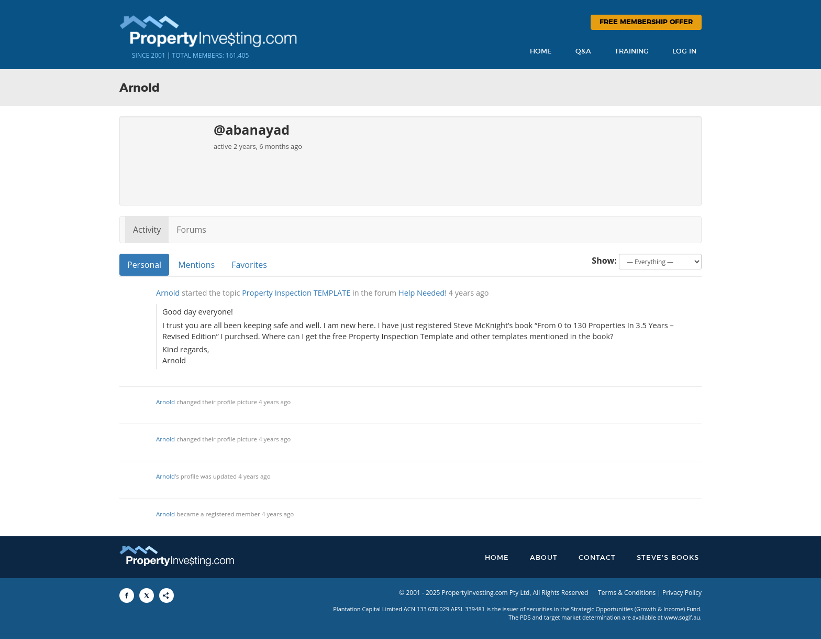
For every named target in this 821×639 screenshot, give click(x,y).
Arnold (168, 293)
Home (541, 51)
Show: (604, 260)
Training (632, 51)
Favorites (249, 264)
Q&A (583, 51)
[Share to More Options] (166, 595)
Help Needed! (422, 293)
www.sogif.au (682, 617)
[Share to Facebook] (126, 595)
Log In (684, 51)
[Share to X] (146, 595)
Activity (147, 229)
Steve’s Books (668, 558)
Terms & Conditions (627, 592)
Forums (191, 229)
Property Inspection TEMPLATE (296, 293)
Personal (144, 264)
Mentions (196, 264)
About (544, 558)
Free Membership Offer (646, 22)
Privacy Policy (682, 592)
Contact (597, 558)
